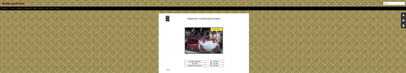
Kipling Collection (38, 8)
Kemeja (57, 8)
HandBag (19, 8)
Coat (46, 8)
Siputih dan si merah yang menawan (203, 17)
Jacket (52, 8)
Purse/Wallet (28, 8)
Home (13, 8)
